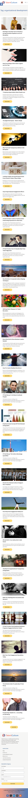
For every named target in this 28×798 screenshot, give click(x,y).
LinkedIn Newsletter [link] (7, 759)
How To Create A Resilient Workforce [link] (12, 368)
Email (2, 774)
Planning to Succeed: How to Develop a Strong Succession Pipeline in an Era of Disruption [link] (12, 33)
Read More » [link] (7, 44)
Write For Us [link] (5, 756)
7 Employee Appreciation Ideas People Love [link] (14, 92)
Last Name (3, 770)
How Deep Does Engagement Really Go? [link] (13, 511)
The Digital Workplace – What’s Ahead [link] (12, 120)
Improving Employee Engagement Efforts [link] (13, 191)
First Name (3, 766)
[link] (1, 4)
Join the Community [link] (7, 758)
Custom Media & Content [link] (7, 754)
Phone (2, 779)
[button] (22, 2)
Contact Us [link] (5, 752)
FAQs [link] (4, 750)
